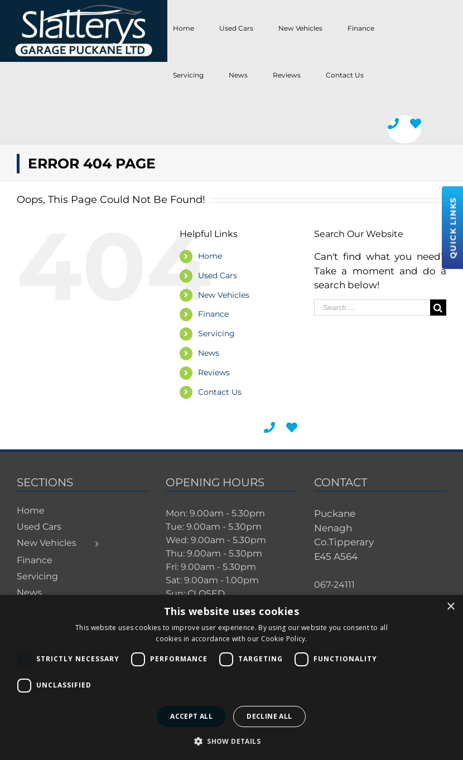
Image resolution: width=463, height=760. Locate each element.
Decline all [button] (269, 716)
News (208, 353)
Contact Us (220, 392)
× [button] (450, 607)
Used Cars (217, 275)
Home (210, 256)
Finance (213, 314)
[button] (231, 741)
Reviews (214, 372)
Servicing (216, 333)
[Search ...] (372, 307)
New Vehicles (223, 295)
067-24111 (334, 584)
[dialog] (231, 677)
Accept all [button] (191, 716)
